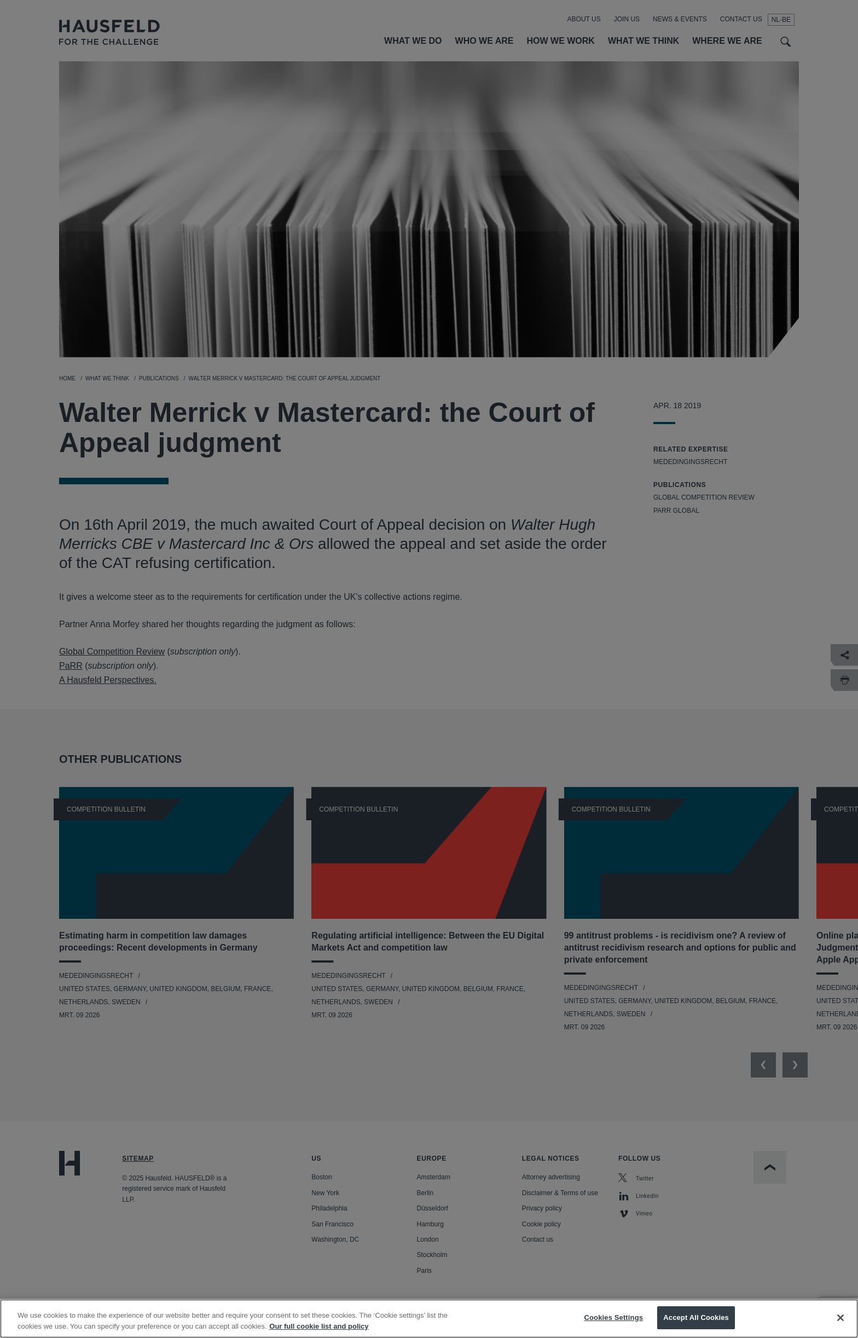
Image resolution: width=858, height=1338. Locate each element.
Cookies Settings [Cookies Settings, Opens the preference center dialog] (614, 1327)
